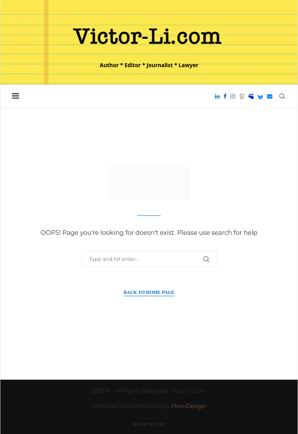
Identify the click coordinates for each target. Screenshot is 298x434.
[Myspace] (251, 96)
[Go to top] (149, 423)
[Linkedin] (217, 96)
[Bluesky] (260, 96)
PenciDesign (188, 406)
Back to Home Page (148, 292)
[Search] (282, 96)
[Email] (269, 96)
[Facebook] (225, 96)
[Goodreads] (241, 96)
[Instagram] (232, 96)
